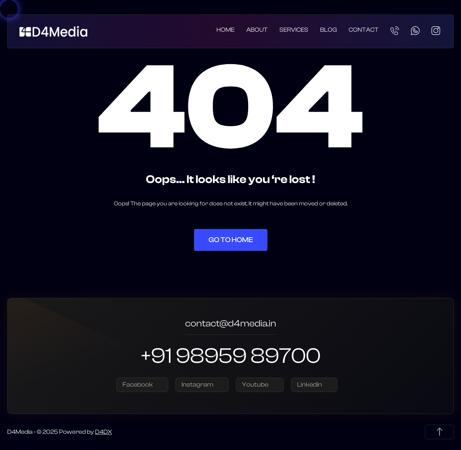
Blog (328, 29)
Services (293, 29)
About (257, 29)
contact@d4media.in (230, 324)
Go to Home (231, 240)
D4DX (103, 431)
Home (225, 29)
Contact (364, 29)
